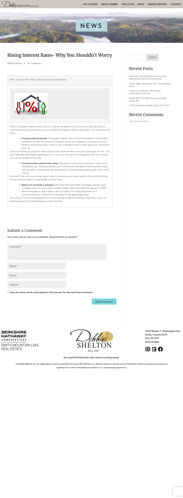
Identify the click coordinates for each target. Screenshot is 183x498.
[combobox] (138, 57)
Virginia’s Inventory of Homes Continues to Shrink (145, 92)
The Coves (127, 4)
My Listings (90, 4)
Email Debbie (152, 341)
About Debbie (109, 4)
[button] (91, 26)
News (141, 4)
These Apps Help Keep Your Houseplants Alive (150, 85)
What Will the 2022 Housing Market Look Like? (148, 99)
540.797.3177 (152, 338)
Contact (176, 4)
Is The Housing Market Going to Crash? (149, 105)
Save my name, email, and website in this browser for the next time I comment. (51, 292)
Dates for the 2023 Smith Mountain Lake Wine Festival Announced (148, 77)
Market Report (157, 4)
